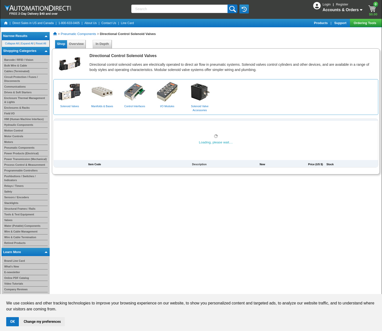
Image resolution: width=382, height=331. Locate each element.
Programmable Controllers (21, 170)
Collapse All (12, 43)
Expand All (27, 43)
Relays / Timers (14, 185)
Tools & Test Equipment (19, 214)
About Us (90, 23)
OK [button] (12, 322)
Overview (76, 44)
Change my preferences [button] (42, 322)
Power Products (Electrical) (21, 153)
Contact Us (108, 23)
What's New (11, 266)
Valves (8, 220)
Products (321, 23)
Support (340, 23)
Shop (61, 44)
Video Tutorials (13, 283)
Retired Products (15, 242)
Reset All (41, 43)
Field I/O (9, 113)
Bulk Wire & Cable (15, 65)
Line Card (127, 23)
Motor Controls (13, 136)
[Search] (180, 8)
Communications (15, 86)
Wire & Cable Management (21, 231)
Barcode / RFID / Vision (18, 59)
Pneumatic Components (19, 147)
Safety (8, 191)
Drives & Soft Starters (18, 92)
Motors (8, 141)
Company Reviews (16, 289)
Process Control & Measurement (24, 164)
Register (342, 4)
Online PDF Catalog (16, 277)
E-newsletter (12, 272)
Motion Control (13, 130)
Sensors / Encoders (16, 197)
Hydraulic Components (18, 124)
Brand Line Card (14, 260)
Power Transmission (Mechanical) (25, 159)
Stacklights (11, 202)
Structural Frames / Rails (20, 208)
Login (327, 4)
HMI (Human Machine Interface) (24, 119)
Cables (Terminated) (17, 71)
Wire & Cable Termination (20, 237)
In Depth (102, 44)
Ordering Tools (365, 23)
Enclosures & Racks (17, 107)
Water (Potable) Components (22, 225)
